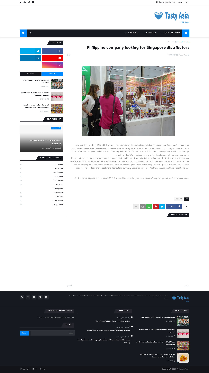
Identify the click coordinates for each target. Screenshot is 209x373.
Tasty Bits (41, 165)
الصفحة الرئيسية (182, 42)
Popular (52, 74)
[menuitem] (185, 33)
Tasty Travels (41, 201)
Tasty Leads (41, 181)
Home (187, 2)
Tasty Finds (169, 42)
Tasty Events (41, 173)
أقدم (70, 286)
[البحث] (53, 333)
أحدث (186, 286)
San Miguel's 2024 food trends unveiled (35, 82)
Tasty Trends (41, 205)
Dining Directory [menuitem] (171, 33)
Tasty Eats (41, 169)
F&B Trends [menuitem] (150, 33)
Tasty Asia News (183, 369)
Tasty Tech (41, 197)
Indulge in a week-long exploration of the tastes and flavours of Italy (157, 356)
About (180, 2)
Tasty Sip (41, 185)
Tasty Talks (41, 193)
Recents (30, 74)
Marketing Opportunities (165, 2)
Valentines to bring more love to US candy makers (35, 94)
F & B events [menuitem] (132, 33)
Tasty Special (41, 189)
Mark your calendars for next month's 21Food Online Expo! (36, 106)
